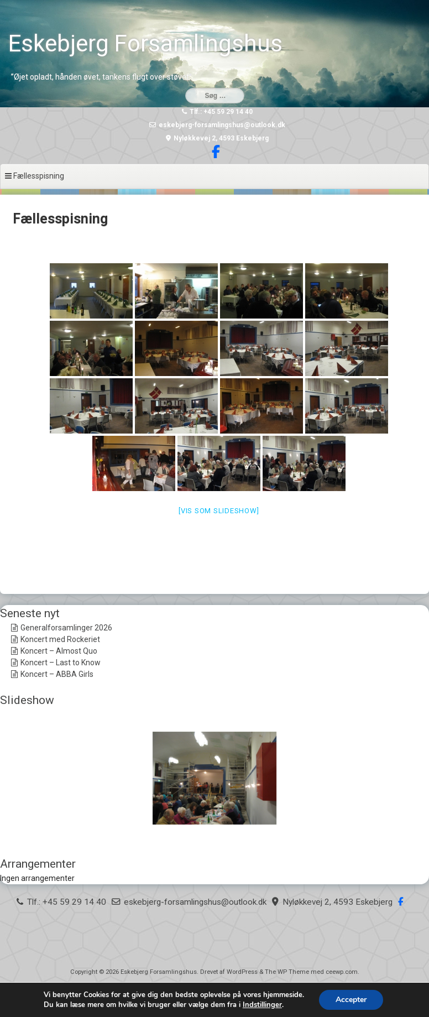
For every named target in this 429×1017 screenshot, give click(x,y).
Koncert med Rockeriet (60, 639)
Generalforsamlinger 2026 (66, 627)
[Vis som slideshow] (219, 511)
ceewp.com (342, 972)
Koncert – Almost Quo (58, 650)
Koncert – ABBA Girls (56, 674)
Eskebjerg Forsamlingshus (145, 43)
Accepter (351, 999)
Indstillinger (262, 1005)
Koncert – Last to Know (60, 662)
